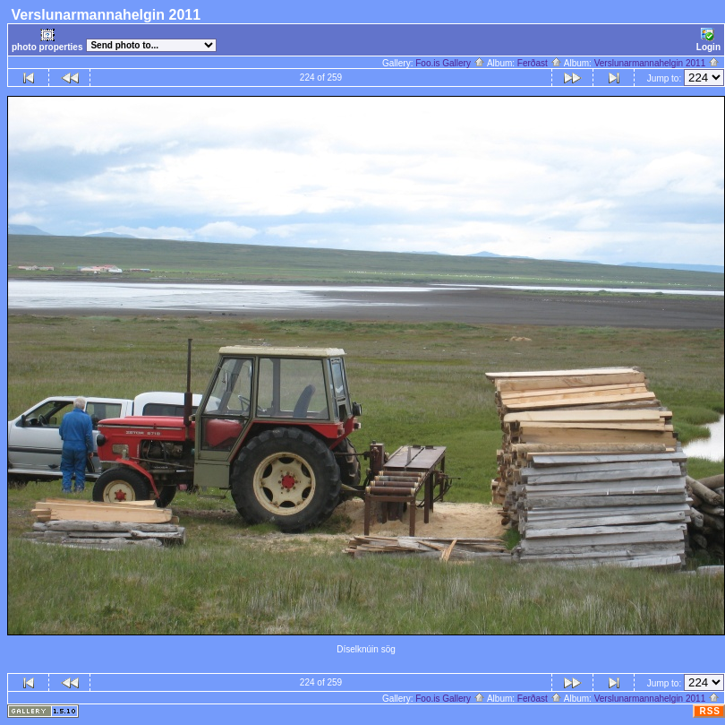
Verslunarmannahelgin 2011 (657, 63)
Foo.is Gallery (449, 63)
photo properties (47, 40)
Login (708, 40)
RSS (710, 711)
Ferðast (539, 63)
